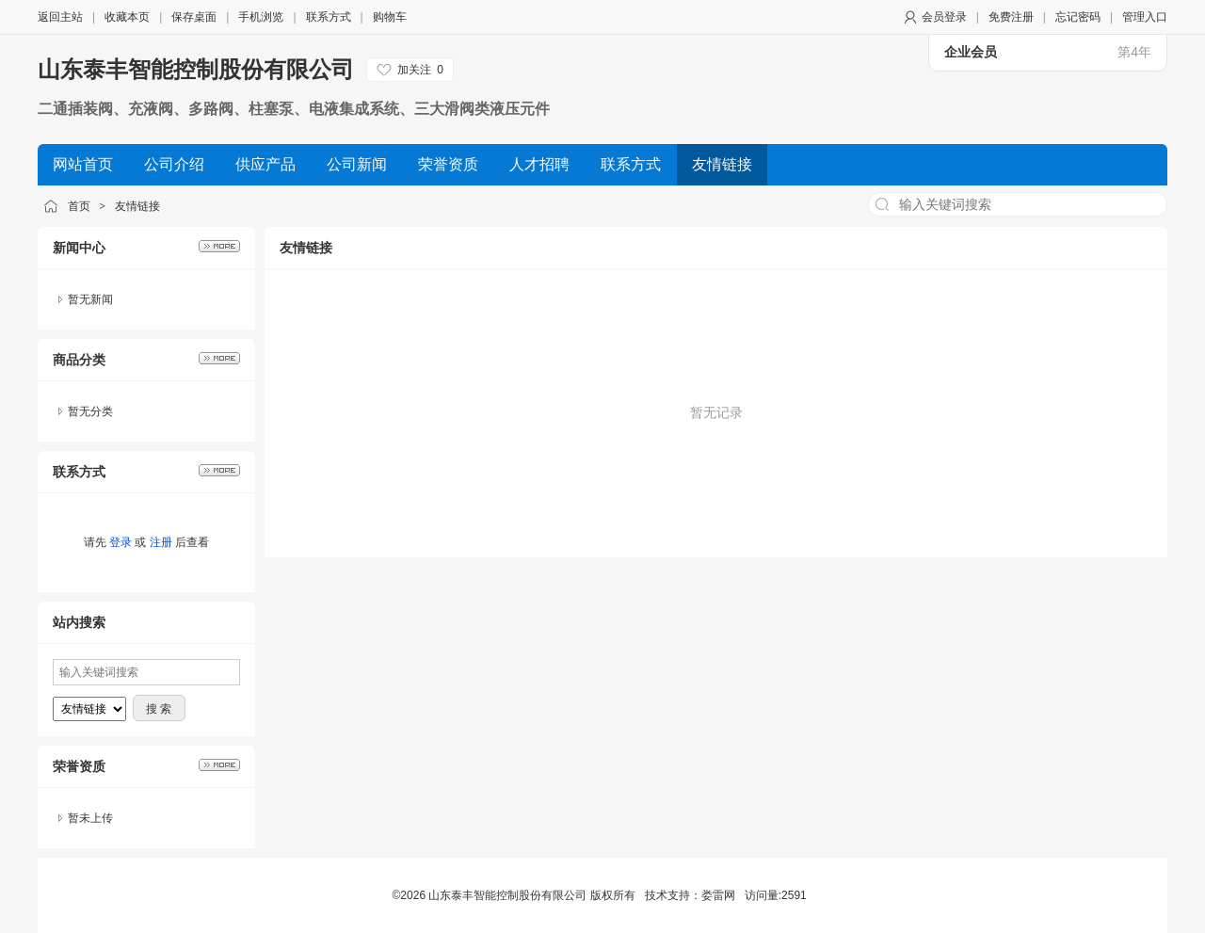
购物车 (390, 17)
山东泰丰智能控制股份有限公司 (196, 69)
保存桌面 (194, 17)
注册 (161, 542)
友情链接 (137, 206)
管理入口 (1144, 17)
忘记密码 (1078, 17)
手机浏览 (260, 17)
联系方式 (328, 17)
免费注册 (1011, 17)
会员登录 (944, 17)
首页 (79, 206)
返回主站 (60, 17)
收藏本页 (127, 17)
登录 (120, 542)
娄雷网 (718, 895)
